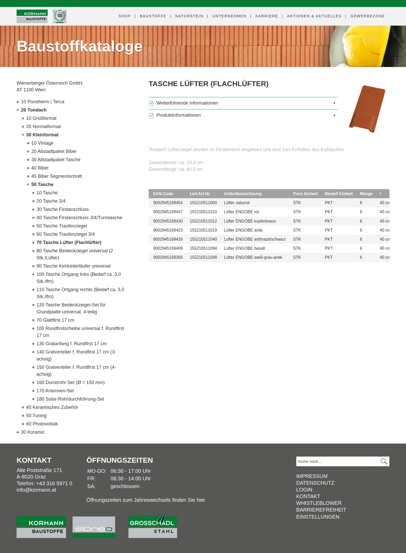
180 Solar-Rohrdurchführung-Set (70, 399)
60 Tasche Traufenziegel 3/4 (66, 234)
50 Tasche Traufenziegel (62, 225)
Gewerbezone (367, 16)
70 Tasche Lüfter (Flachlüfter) (69, 242)
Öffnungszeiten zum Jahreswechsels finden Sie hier (145, 500)
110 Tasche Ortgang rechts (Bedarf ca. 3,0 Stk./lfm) (80, 293)
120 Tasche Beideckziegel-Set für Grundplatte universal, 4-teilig (71, 308)
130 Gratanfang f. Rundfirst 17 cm (72, 343)
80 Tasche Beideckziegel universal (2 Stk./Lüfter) (75, 254)
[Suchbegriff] (342, 461)
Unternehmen (229, 16)
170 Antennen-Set (55, 390)
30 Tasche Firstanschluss (63, 209)
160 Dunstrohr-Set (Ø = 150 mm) (71, 382)
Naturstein (189, 16)
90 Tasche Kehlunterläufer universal (74, 266)
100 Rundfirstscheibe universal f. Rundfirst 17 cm (80, 332)
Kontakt (308, 496)
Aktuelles (314, 16)
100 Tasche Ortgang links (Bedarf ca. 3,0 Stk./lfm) (79, 278)
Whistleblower (319, 503)
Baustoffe (153, 16)
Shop (125, 16)
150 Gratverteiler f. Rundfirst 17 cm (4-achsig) (76, 371)
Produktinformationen (178, 115)
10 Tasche (47, 192)
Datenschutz (315, 483)
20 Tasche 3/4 (51, 201)
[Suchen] (384, 461)
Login (304, 489)
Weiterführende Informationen (187, 103)
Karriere (266, 16)
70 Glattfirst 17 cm (55, 320)
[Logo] (32, 16)
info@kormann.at (36, 490)
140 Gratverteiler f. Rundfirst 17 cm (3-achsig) (76, 355)
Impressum (312, 476)
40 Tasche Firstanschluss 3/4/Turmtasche (79, 217)
